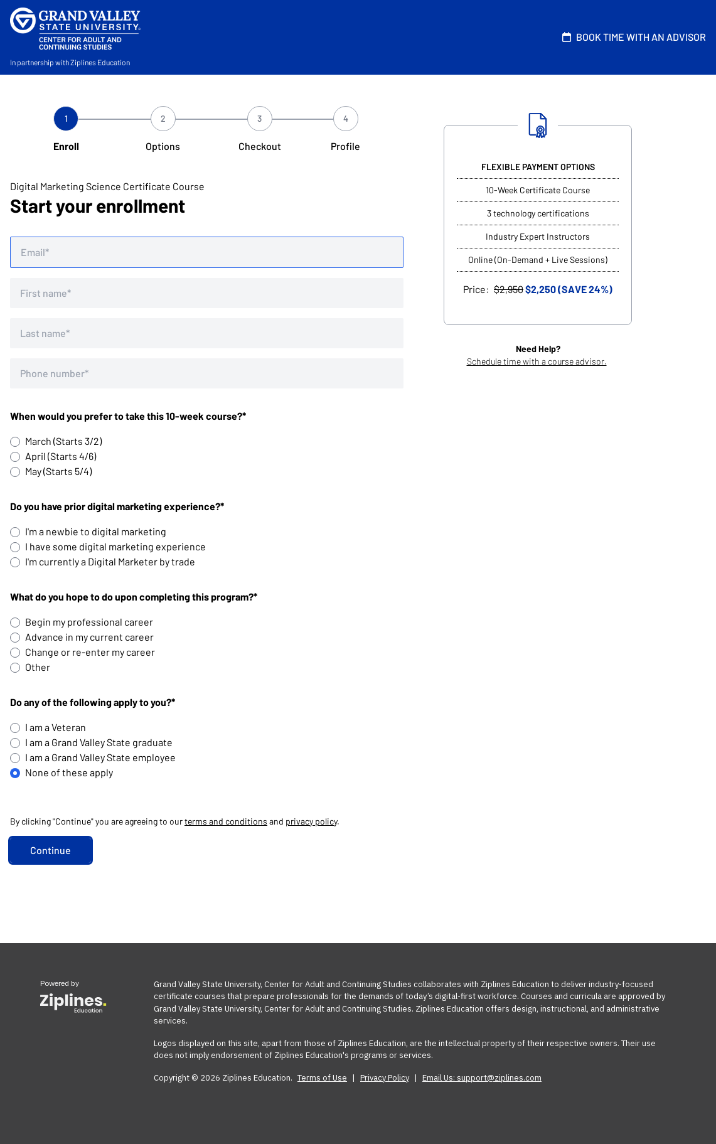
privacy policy (311, 821)
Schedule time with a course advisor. (537, 361)
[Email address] (206, 252)
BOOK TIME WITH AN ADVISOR (631, 37)
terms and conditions (225, 821)
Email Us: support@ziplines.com (482, 1077)
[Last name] (206, 333)
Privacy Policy (384, 1077)
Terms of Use (322, 1077)
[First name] (206, 293)
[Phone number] (206, 373)
